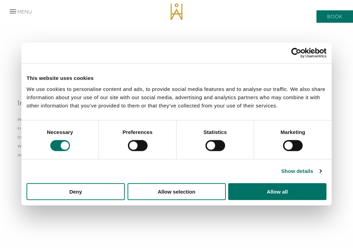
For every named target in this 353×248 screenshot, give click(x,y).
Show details (297, 171)
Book (334, 16)
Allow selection (176, 191)
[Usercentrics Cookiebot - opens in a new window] (296, 53)
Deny (75, 191)
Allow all (277, 191)
